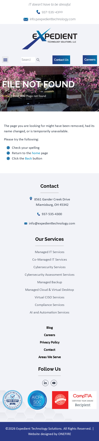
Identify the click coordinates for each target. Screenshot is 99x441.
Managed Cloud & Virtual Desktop (49, 290)
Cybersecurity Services (49, 267)
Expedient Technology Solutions (39, 429)
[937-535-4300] (38, 12)
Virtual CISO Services (49, 297)
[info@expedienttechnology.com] (25, 19)
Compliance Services (49, 305)
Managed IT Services (49, 252)
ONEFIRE (64, 434)
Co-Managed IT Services (49, 260)
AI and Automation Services (49, 312)
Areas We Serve (49, 357)
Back (28, 159)
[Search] (38, 60)
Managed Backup (49, 282)
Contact (49, 350)
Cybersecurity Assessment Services (49, 275)
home (36, 153)
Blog (49, 328)
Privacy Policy (49, 342)
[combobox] (28, 60)
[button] (5, 59)
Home (6, 96)
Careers (49, 335)
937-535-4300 (52, 12)
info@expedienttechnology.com (53, 19)
